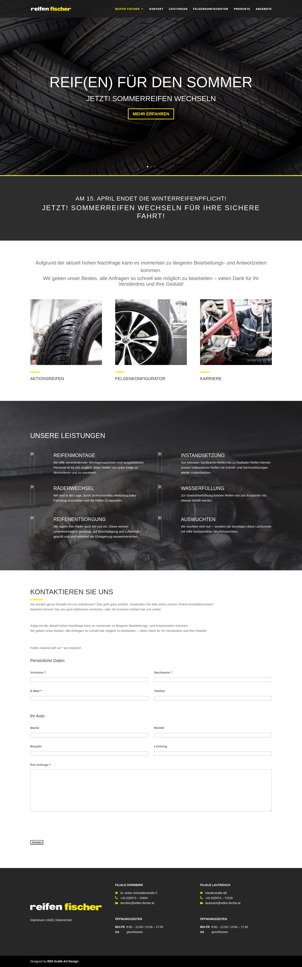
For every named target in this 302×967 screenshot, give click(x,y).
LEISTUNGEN (178, 8)
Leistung (160, 746)
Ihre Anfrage (40, 764)
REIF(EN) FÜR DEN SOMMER (151, 83)
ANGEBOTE (264, 8)
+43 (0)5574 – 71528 (219, 898)
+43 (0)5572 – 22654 (134, 898)
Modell (159, 728)
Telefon (159, 691)
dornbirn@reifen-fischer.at (137, 903)
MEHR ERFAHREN (151, 114)
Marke (34, 728)
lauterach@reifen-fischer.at (223, 903)
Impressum (37, 920)
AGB (50, 920)
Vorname (38, 672)
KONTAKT (156, 8)
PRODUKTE (242, 8)
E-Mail (36, 691)
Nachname (163, 672)
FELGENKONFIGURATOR (210, 8)
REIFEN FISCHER (127, 8)
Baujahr (36, 746)
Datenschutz (64, 920)
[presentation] (62, 826)
